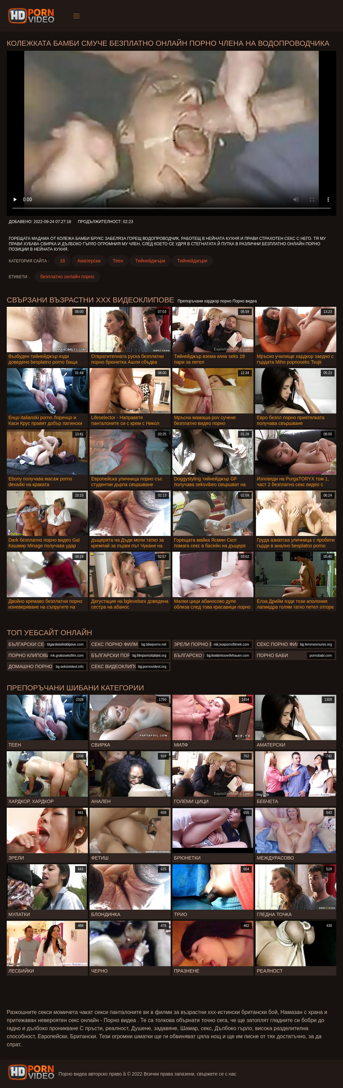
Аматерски (88, 260)
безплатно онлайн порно (67, 276)
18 (62, 260)
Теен (118, 260)
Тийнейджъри (150, 260)
